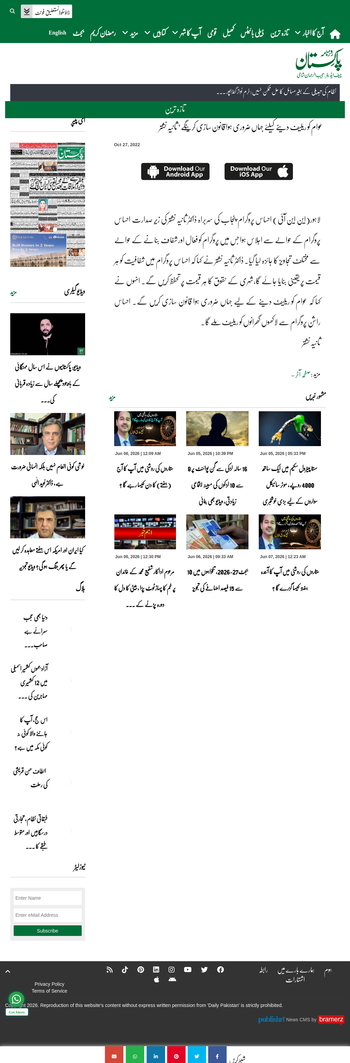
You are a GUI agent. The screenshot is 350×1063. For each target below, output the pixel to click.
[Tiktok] (120, 969)
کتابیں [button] (155, 32)
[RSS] (105, 969)
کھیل (228, 32)
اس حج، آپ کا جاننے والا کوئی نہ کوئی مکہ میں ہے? (31, 733)
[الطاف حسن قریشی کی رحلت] (68, 783)
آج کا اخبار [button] (309, 32)
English (57, 33)
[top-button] (8, 971)
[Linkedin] (151, 969)
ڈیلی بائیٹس (252, 32)
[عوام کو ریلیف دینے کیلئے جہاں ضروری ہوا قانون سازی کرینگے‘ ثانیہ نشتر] (217, 1054)
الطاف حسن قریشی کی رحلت (30, 777)
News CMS (298, 1019)
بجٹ (78, 32)
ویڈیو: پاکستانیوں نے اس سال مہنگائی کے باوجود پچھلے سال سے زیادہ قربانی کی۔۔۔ (48, 383)
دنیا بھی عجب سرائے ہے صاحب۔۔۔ (35, 630)
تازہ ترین (279, 32)
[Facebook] (216, 969)
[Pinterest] (136, 969)
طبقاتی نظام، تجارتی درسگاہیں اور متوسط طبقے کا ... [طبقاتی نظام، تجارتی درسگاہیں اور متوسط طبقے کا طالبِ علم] (30, 832)
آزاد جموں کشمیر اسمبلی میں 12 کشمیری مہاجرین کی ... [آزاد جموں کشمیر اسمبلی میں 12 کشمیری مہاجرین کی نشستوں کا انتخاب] (29, 682)
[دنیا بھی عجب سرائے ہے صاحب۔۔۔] (68, 629)
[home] (336, 34)
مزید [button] (130, 32)
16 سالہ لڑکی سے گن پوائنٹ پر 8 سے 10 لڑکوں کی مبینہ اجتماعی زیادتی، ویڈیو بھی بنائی (217, 485)
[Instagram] (167, 969)
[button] (13, 10)
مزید (112, 396)
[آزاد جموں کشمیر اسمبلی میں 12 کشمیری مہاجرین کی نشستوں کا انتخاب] (68, 680)
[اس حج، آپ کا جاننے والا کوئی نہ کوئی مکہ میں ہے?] (68, 731)
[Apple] (152, 979)
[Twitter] (200, 969)
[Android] (168, 979)
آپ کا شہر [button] (186, 32)
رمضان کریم (103, 32)
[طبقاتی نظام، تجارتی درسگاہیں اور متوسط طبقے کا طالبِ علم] (68, 831)
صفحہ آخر (303, 374)
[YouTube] (183, 969)
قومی (211, 32)
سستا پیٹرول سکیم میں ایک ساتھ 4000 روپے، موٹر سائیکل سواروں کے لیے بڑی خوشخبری (290, 485)
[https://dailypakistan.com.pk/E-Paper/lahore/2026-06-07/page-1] (47, 204)
